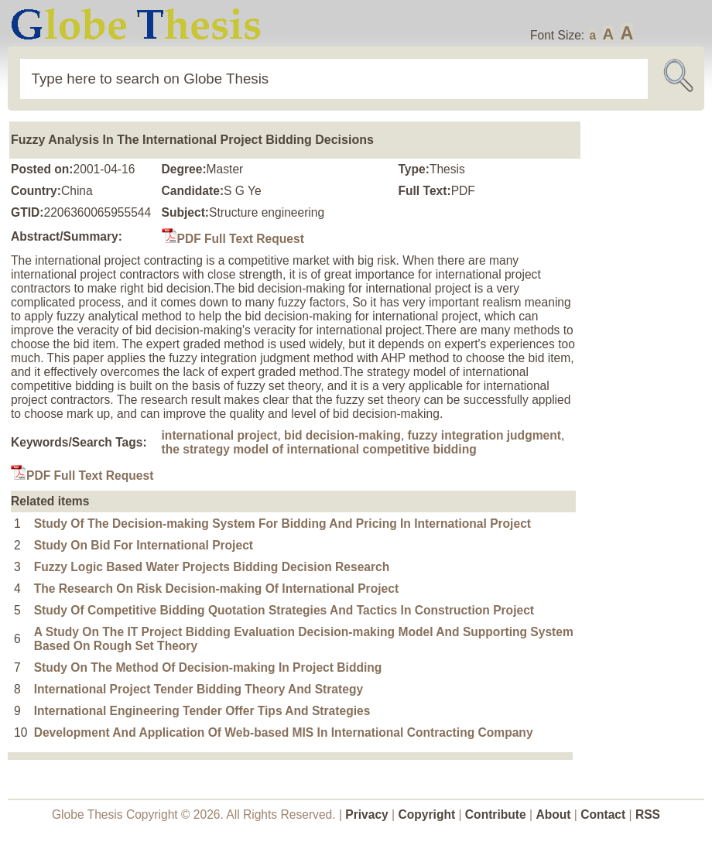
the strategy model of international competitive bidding (319, 449)
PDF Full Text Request (233, 238)
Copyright (427, 814)
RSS (647, 814)
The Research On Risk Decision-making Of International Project (216, 588)
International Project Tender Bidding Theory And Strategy (198, 689)
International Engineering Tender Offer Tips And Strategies (202, 710)
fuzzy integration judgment (484, 435)
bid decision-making (342, 435)
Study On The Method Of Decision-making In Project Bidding (208, 667)
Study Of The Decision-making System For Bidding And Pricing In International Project (282, 523)
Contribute (495, 814)
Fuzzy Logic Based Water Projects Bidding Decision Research (212, 566)
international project (220, 435)
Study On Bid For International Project (143, 545)
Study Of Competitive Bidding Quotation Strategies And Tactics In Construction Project (284, 610)
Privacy (367, 814)
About (553, 814)
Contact (604, 814)
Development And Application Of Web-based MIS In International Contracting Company (283, 732)
